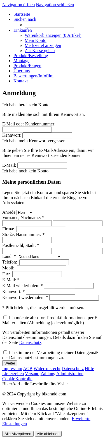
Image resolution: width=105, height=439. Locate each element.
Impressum (12, 368)
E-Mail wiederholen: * (22, 285)
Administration (69, 373)
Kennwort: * (13, 291)
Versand (32, 373)
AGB (27, 368)
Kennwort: (11, 135)
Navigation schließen (55, 4)
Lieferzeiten (13, 373)
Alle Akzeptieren (17, 434)
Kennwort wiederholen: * (25, 297)
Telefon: (10, 262)
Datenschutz (30, 342)
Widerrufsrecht (47, 368)
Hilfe (89, 368)
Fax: (6, 273)
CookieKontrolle (17, 378)
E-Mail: (9, 165)
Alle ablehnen (48, 434)
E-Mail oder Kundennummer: (28, 123)
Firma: (8, 228)
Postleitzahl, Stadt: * (20, 245)
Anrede (8, 212)
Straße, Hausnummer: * (23, 234)
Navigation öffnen (18, 4)
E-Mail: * (11, 279)
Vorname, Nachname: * (23, 217)
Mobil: (9, 267)
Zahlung (48, 373)
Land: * (9, 256)
